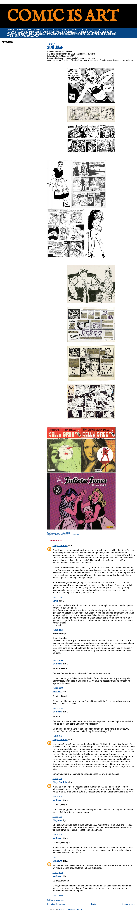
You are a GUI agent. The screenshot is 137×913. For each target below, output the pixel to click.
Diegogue (57, 820)
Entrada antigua (128, 904)
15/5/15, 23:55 (57, 688)
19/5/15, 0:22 (57, 857)
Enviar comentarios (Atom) (70, 909)
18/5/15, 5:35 (57, 834)
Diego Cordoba (59, 545)
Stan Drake (76, 535)
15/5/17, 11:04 (57, 895)
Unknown (57, 861)
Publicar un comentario (55, 900)
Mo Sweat (57, 664)
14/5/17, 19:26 (57, 873)
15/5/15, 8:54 (57, 597)
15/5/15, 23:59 (57, 708)
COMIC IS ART (62, 17)
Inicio (93, 904)
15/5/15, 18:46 (57, 660)
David (55, 601)
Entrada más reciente (56, 904)
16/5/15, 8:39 (57, 796)
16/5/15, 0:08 (57, 736)
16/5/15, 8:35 (57, 779)
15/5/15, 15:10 (57, 630)
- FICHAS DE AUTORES (62, 535)
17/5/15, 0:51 (57, 817)
